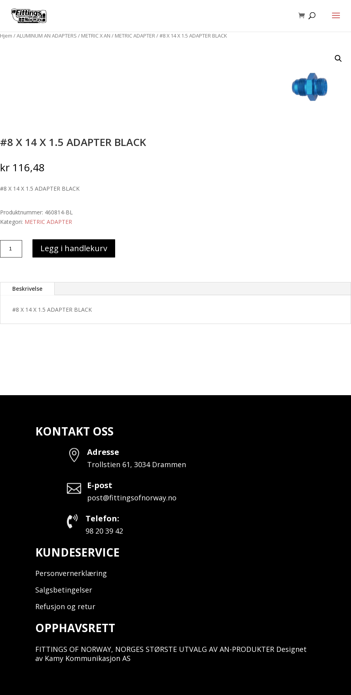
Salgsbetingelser (63, 590)
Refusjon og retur (65, 606)
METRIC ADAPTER (135, 35)
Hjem (6, 35)
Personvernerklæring (71, 573)
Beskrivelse (27, 288)
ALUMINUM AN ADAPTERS (47, 35)
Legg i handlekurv (73, 248)
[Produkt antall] (11, 249)
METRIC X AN (95, 35)
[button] (338, 58)
